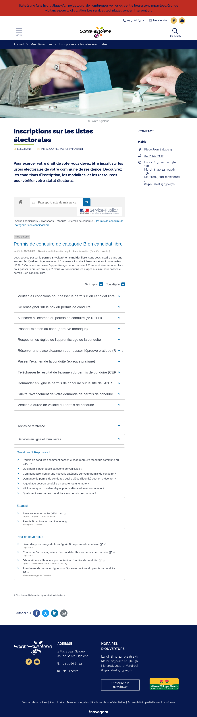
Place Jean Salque (158, 149)
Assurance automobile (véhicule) (44, 513)
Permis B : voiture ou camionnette (45, 521)
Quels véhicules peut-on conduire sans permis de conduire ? (59, 493)
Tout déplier (115, 286)
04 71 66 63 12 (153, 156)
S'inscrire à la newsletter (120, 684)
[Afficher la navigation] (19, 32)
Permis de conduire (81, 220)
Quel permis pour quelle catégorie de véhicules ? (52, 468)
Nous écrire (67, 671)
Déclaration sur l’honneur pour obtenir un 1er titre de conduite (64, 560)
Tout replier (94, 284)
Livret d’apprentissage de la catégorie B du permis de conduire (64, 544)
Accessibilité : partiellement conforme (151, 702)
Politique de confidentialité (108, 702)
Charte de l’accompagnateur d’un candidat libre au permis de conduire (69, 552)
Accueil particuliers (26, 220)
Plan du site (57, 702)
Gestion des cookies (34, 702)
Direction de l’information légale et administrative (40, 595)
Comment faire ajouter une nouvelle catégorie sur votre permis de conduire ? (69, 473)
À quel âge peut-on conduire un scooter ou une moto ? (56, 483)
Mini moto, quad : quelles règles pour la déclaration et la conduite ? (63, 488)
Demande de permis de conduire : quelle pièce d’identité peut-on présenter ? (69, 478)
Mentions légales (78, 702)
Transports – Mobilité (54, 220)
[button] (175, 32)
